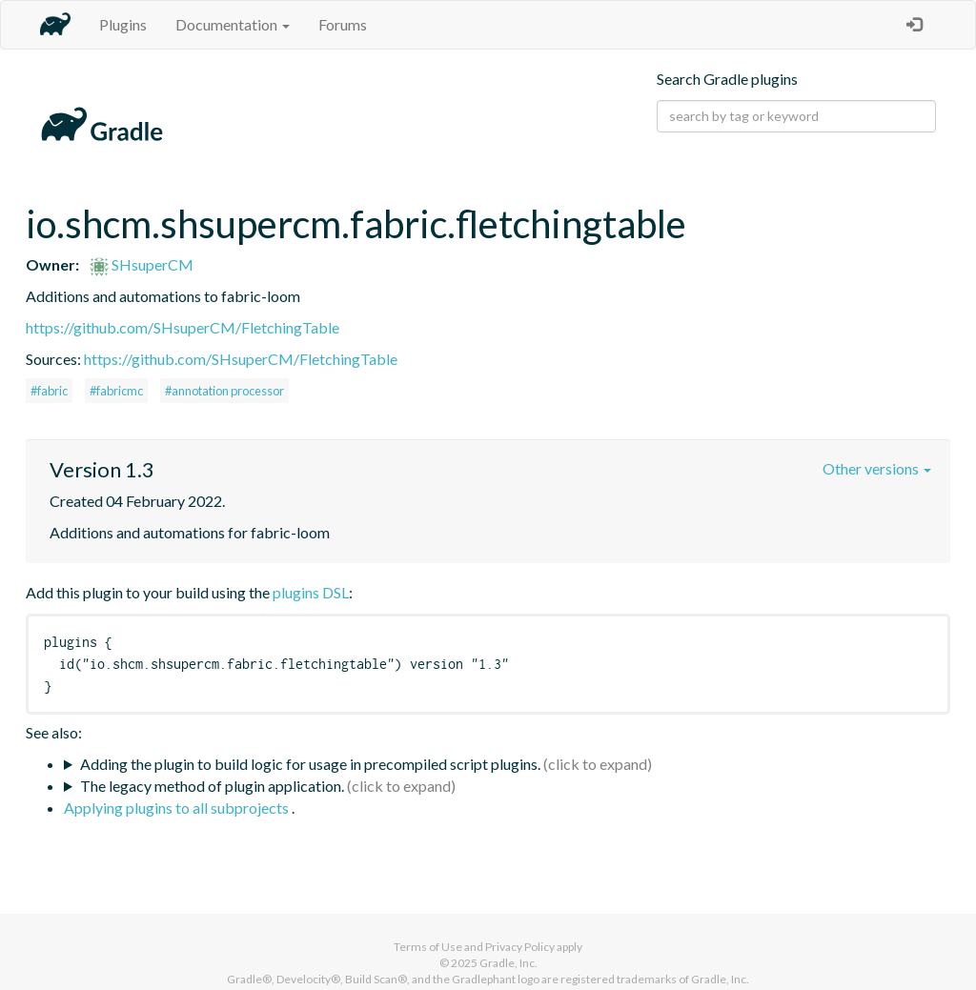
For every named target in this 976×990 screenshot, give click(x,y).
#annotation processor (224, 390)
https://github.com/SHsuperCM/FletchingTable (182, 327)
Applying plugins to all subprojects (178, 807)
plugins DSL (311, 592)
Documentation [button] (232, 24)
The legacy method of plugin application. (212, 786)
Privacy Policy (520, 946)
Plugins (123, 24)
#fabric (49, 390)
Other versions (877, 468)
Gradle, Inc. (508, 963)
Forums (342, 24)
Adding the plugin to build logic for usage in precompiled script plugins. (310, 764)
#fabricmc (116, 390)
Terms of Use (428, 946)
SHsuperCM (141, 264)
